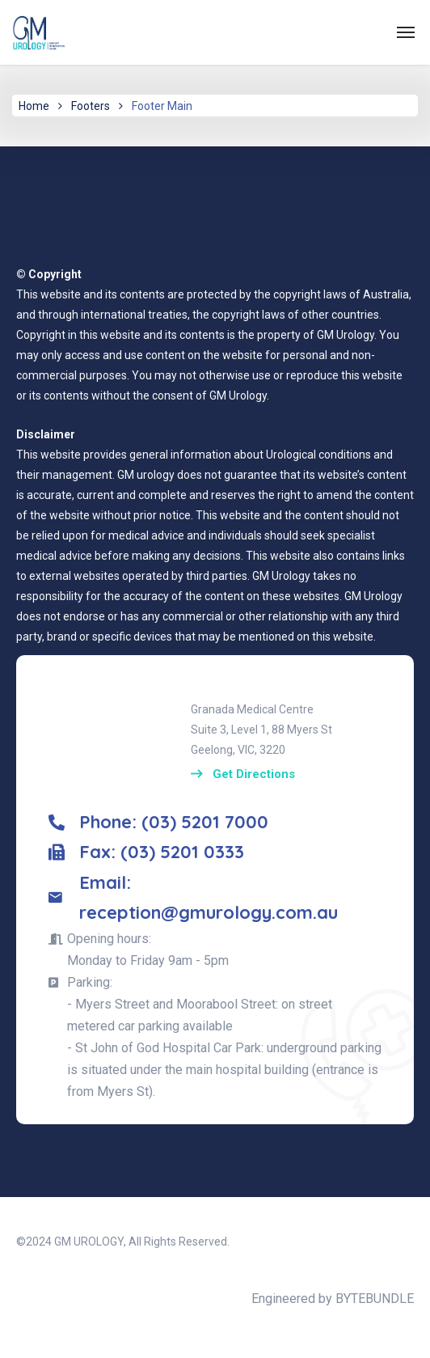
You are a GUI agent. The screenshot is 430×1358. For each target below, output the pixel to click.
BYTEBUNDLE (374, 1298)
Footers (90, 105)
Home (34, 105)
